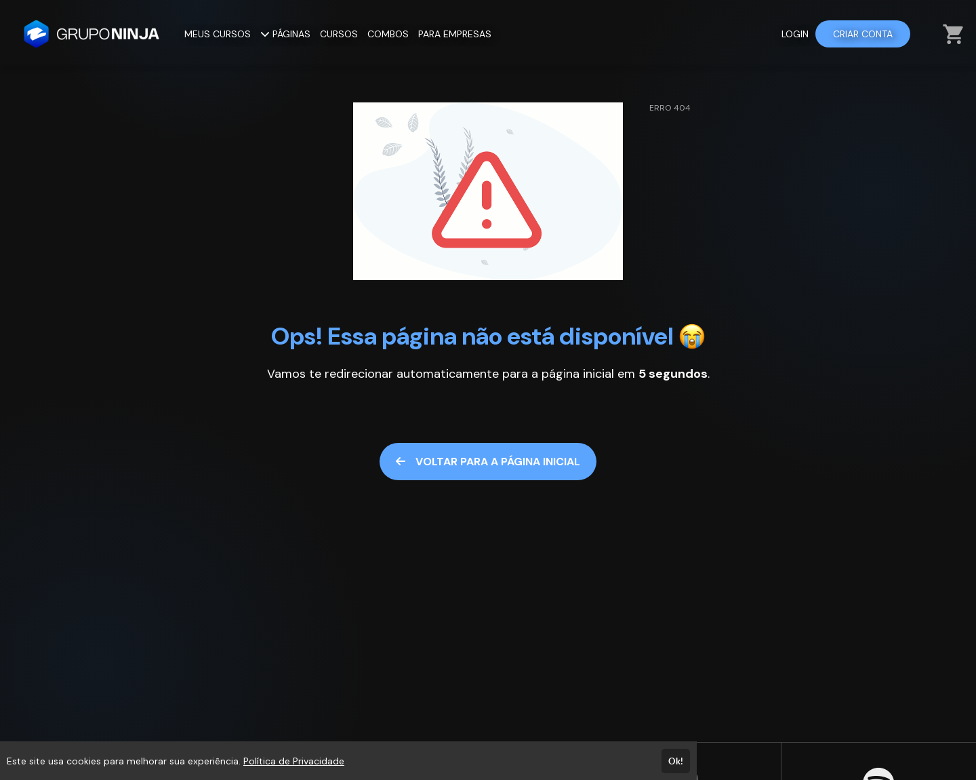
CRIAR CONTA (863, 34)
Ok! (675, 761)
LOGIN (795, 34)
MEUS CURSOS (217, 34)
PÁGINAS (285, 34)
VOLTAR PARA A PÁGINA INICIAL (488, 461)
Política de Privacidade (293, 761)
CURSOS (339, 34)
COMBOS (388, 34)
